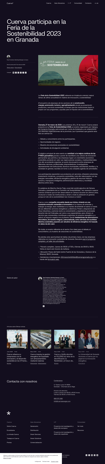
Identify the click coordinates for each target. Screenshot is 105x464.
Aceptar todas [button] (54, 461)
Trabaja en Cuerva (13, 438)
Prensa (9, 442)
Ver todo (80, 426)
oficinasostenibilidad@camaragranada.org (77, 257)
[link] (23, 72)
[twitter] (16, 72)
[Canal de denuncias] (62, 457)
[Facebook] (92, 455)
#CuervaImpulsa (18, 67)
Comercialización (36, 442)
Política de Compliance (64, 455)
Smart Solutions (35, 438)
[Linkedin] (43, 306)
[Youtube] (97, 455)
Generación (34, 426)
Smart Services (35, 434)
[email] (21, 72)
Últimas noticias (10, 67)
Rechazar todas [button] (45, 461)
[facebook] (13, 72)
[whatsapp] (18, 72)
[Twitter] (89, 455)
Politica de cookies (7, 458)
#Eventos (11, 363)
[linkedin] (26, 72)
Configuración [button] (38, 461)
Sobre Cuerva (11, 426)
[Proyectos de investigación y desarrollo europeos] (63, 427)
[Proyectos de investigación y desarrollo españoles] (63, 433)
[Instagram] (94, 455)
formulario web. (53, 259)
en (97, 3)
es (95, 3)
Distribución (34, 430)
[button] (19, 349)
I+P (55, 422)
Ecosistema (11, 430)
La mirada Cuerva (13, 434)
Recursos (80, 430)
